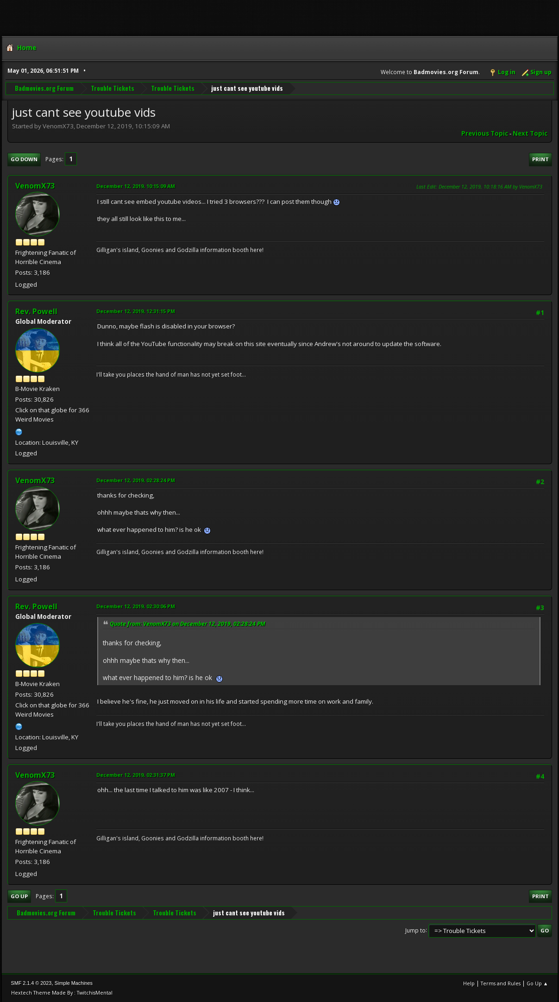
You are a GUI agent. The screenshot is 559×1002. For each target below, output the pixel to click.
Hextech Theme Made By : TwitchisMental (62, 992)
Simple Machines (74, 983)
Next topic (530, 133)
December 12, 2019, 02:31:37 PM (135, 774)
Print (540, 159)
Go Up (19, 896)
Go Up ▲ (537, 983)
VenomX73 (35, 186)
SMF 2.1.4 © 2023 (31, 983)
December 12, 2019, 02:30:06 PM (135, 606)
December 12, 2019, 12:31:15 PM (135, 311)
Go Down (24, 159)
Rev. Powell (36, 311)
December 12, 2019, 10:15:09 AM (135, 186)
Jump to (415, 930)
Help (469, 983)
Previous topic (484, 133)
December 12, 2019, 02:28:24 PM (135, 480)
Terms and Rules (501, 983)
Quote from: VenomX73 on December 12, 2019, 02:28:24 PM (187, 624)
